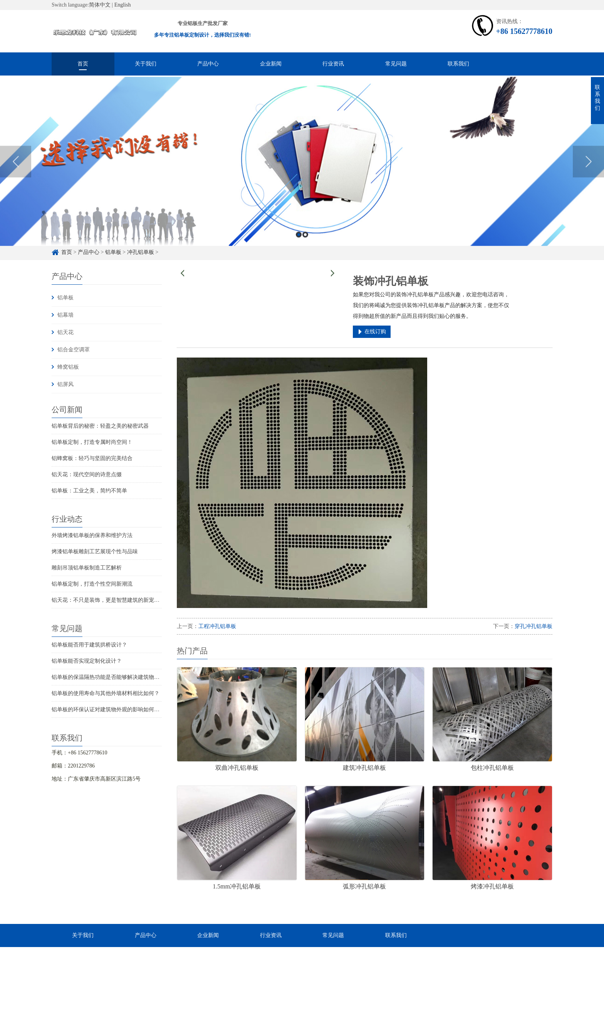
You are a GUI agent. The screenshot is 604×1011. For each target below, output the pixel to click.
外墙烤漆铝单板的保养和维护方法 (92, 535)
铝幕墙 (65, 315)
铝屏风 (65, 384)
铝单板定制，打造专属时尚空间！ (92, 442)
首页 (82, 64)
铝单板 (65, 298)
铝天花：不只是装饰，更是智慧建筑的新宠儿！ (108, 600)
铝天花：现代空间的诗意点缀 (87, 474)
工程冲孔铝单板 (217, 626)
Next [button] (588, 177)
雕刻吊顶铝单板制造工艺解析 (87, 568)
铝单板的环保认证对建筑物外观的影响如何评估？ (111, 709)
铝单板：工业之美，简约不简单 (89, 491)
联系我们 (458, 64)
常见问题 (396, 64)
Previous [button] (15, 177)
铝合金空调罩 (73, 350)
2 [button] (305, 250)
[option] (302, 177)
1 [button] (298, 250)
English (122, 5)
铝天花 (65, 332)
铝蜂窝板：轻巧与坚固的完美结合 (92, 458)
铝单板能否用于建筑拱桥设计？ (89, 645)
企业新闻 (271, 64)
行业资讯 (333, 64)
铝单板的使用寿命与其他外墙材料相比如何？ (105, 693)
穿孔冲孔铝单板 (533, 626)
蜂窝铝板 (68, 367)
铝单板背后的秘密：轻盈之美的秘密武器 (100, 426)
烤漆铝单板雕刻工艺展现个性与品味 (95, 551)
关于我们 (145, 64)
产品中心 (208, 64)
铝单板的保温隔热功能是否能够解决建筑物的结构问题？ (119, 677)
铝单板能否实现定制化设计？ (87, 661)
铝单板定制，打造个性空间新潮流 (92, 584)
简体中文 (100, 5)
